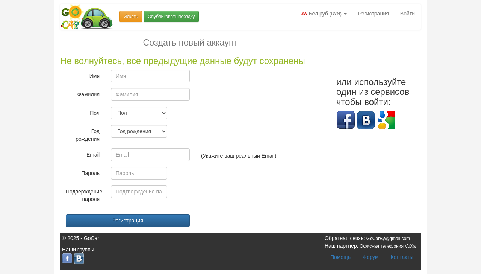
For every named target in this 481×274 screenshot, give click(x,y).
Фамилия (88, 94)
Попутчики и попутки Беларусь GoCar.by (87, 16)
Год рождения (88, 135)
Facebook (345, 120)
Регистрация (373, 14)
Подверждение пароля (84, 195)
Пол (95, 113)
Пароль (90, 173)
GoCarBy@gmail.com (388, 238)
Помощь (340, 257)
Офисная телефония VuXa (388, 246)
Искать (131, 16)
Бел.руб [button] (324, 14)
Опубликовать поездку (171, 16)
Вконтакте (366, 120)
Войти (407, 14)
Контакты (402, 257)
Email (93, 155)
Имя (94, 76)
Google (386, 120)
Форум (371, 257)
